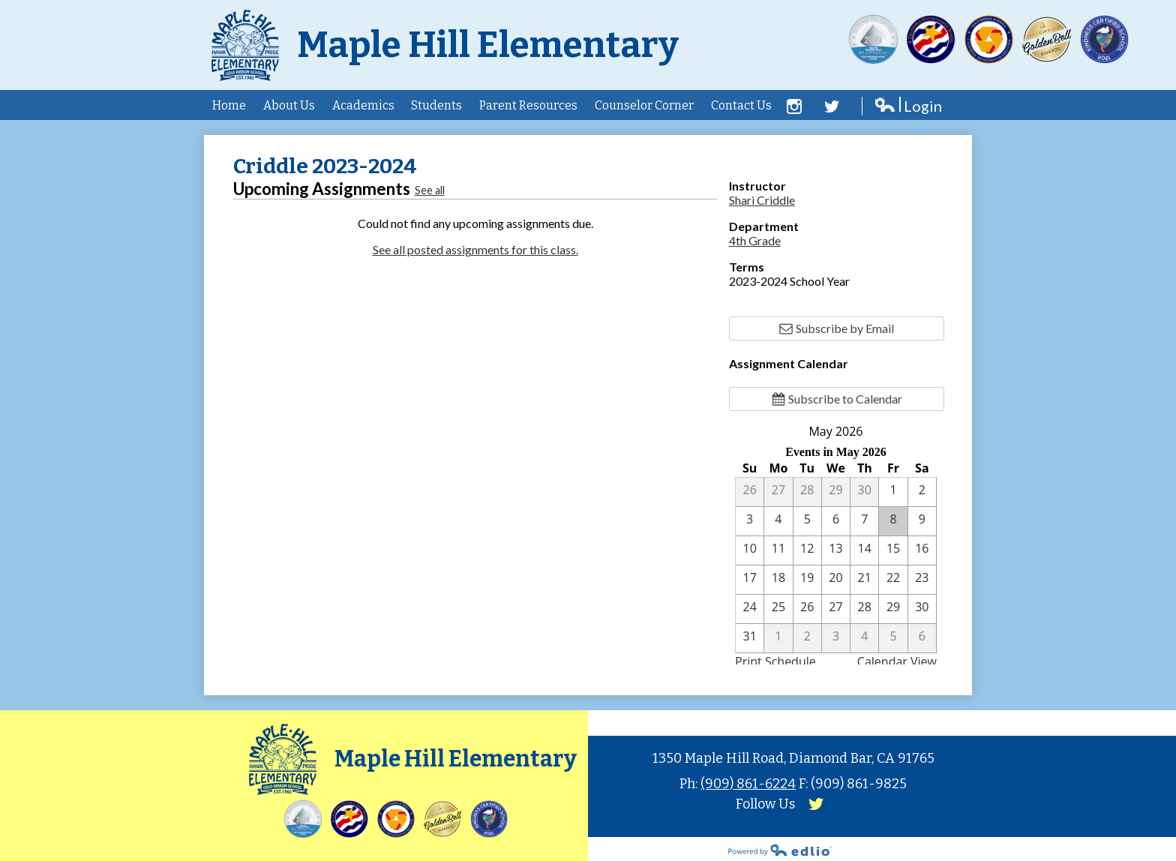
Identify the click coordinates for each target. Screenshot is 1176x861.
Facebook (794, 106)
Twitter (831, 106)
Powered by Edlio (780, 849)
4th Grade (755, 240)
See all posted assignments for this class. (475, 249)
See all (430, 190)
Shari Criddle (762, 200)
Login (908, 106)
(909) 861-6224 (748, 784)
